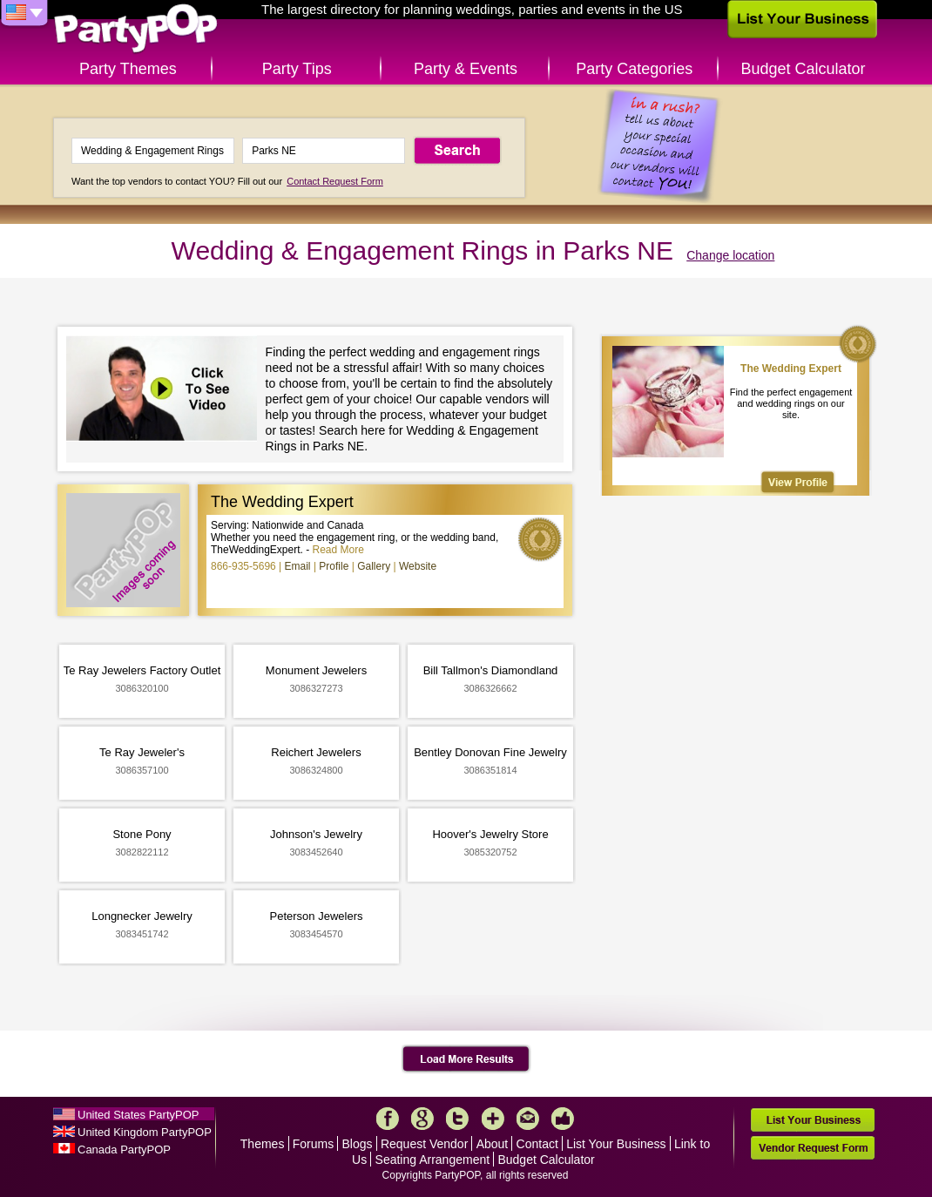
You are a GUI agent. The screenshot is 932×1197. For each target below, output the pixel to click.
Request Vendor (424, 1144)
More (493, 1118)
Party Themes (128, 69)
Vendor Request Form (812, 1147)
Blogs (357, 1144)
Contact (537, 1144)
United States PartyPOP (138, 1114)
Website (417, 566)
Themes (262, 1144)
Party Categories (634, 69)
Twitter (457, 1118)
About (492, 1144)
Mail (528, 1118)
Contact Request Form (335, 181)
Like (562, 1118)
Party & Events (465, 69)
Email (298, 566)
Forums (313, 1144)
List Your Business (615, 1144)
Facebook (387, 1118)
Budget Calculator (803, 69)
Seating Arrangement (432, 1160)
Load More (466, 1059)
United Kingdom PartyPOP (145, 1132)
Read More (338, 550)
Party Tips (297, 69)
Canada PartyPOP (124, 1149)
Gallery (373, 566)
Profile (333, 566)
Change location (730, 255)
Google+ (422, 1118)
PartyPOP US (136, 29)
